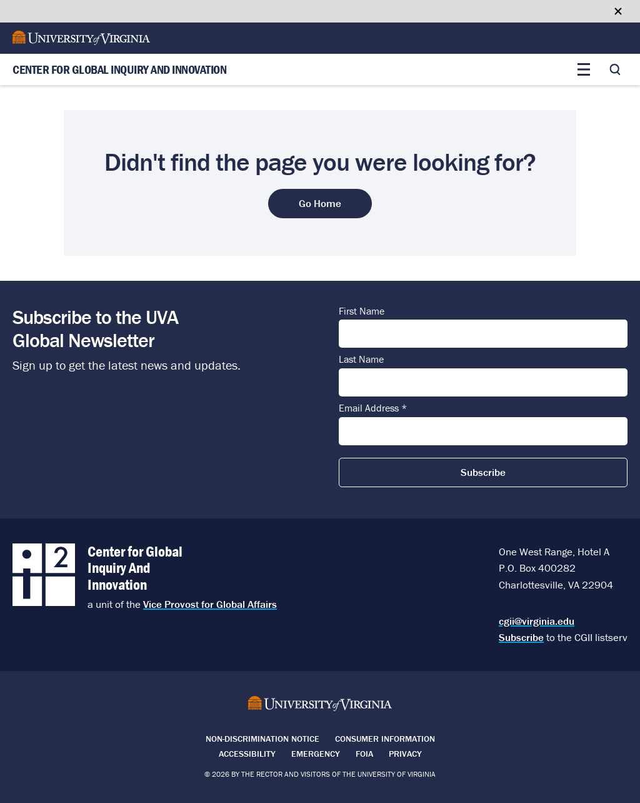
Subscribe (521, 637)
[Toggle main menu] (583, 69)
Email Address (373, 408)
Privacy (405, 753)
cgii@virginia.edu (536, 621)
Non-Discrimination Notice (262, 738)
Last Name (361, 359)
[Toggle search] (615, 69)
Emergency (315, 753)
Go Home (320, 203)
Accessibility (247, 753)
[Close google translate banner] (618, 11)
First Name (361, 311)
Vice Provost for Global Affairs (210, 604)
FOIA (364, 753)
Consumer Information (385, 738)
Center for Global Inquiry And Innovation (119, 70)
